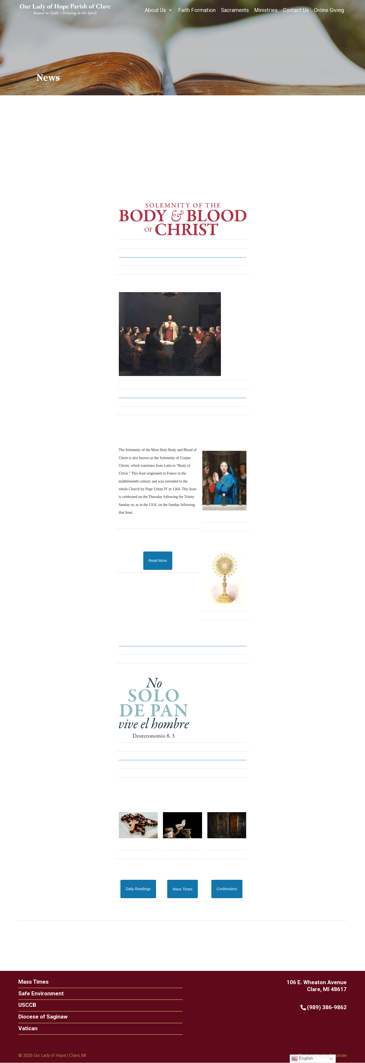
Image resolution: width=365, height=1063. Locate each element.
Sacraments (235, 10)
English (302, 1059)
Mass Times (31, 981)
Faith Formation (197, 10)
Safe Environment (38, 993)
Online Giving (329, 10)
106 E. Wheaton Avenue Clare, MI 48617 (319, 985)
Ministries (266, 10)
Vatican (25, 1028)
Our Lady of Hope (51, 1055)
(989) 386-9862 (327, 1007)
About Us (159, 10)
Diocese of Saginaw (40, 1017)
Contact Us (296, 10)
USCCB (24, 1005)
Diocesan (337, 1055)
